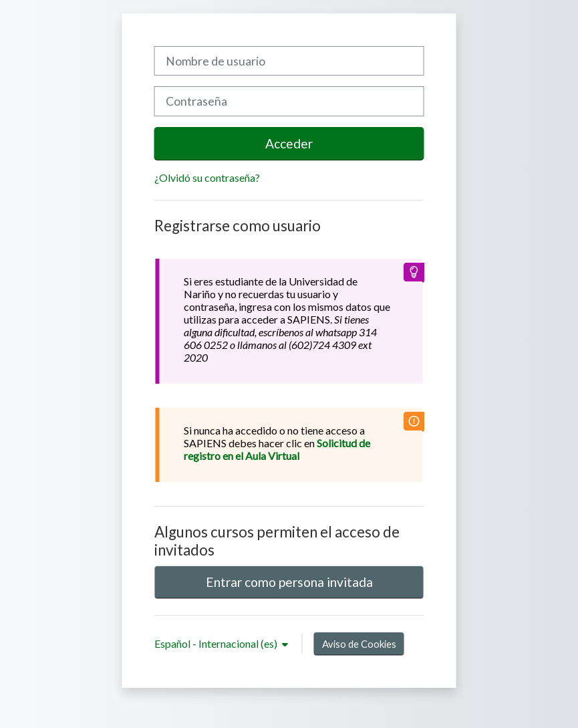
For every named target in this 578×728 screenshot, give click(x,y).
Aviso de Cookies (359, 644)
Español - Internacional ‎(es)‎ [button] (216, 643)
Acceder (289, 143)
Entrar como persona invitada (289, 582)
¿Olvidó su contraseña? (207, 177)
